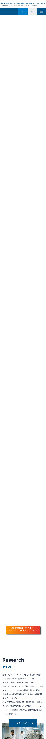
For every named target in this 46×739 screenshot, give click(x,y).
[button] (41, 11)
